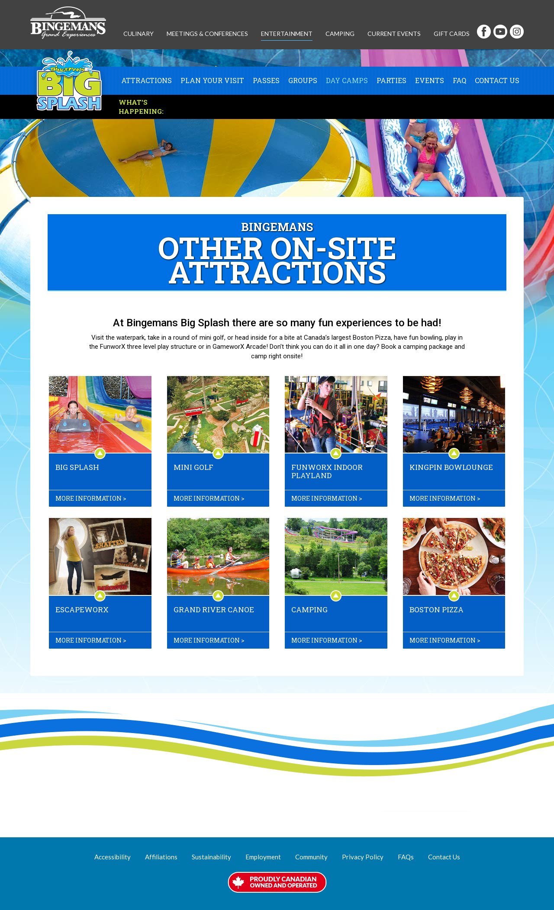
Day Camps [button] (347, 80)
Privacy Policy (362, 857)
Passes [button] (266, 80)
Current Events (394, 33)
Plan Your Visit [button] (212, 80)
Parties (391, 80)
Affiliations (161, 857)
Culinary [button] (138, 33)
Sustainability (211, 857)
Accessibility (112, 857)
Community (311, 857)
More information (88, 498)
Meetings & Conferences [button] (207, 33)
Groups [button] (302, 80)
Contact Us (497, 80)
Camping (339, 33)
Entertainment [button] (286, 33)
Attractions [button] (146, 80)
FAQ (459, 80)
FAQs (406, 857)
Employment (263, 857)
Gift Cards (452, 33)
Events (429, 80)
